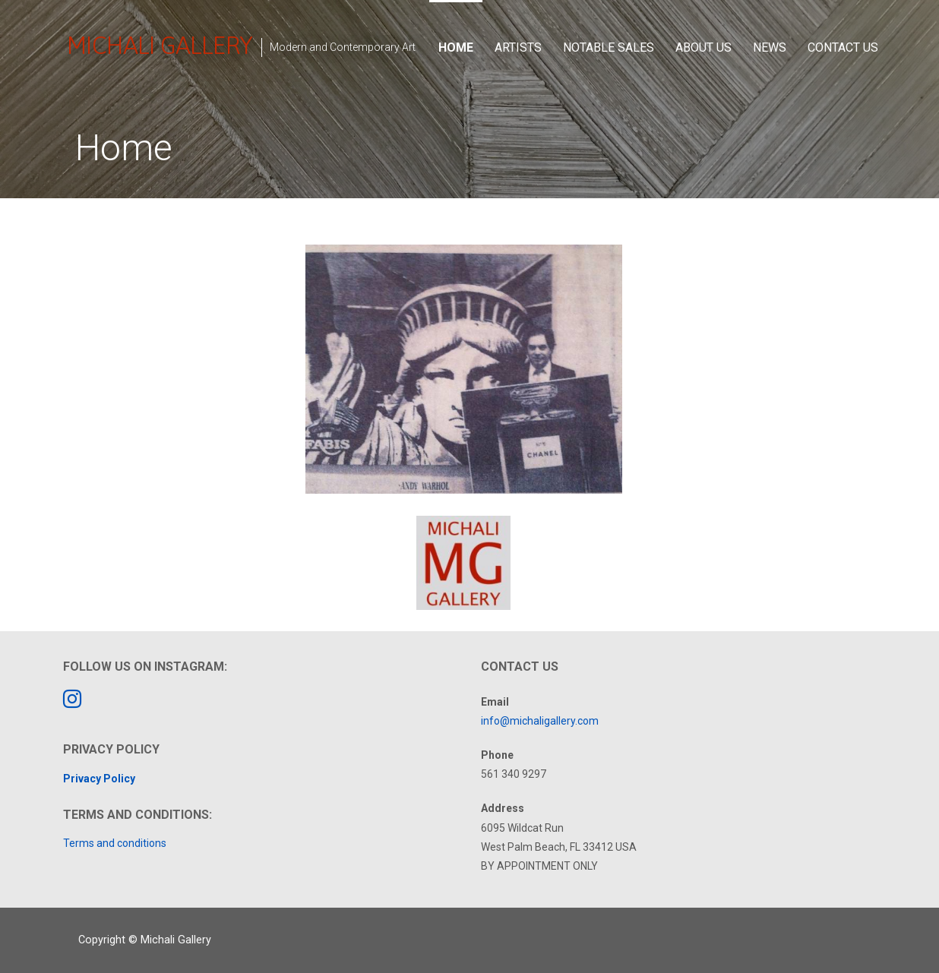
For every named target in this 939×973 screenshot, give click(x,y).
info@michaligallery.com (540, 721)
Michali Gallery (159, 45)
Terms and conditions (114, 843)
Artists (518, 47)
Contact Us (843, 47)
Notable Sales (608, 47)
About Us (703, 47)
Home (455, 47)
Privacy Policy (99, 778)
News (769, 47)
